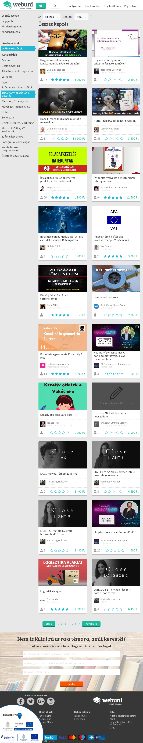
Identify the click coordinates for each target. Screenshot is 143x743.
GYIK (112, 727)
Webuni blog (44, 718)
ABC (81, 17)
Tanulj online (74, 6)
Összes (6, 60)
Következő (91, 623)
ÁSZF (112, 718)
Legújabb (7, 21)
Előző (49, 623)
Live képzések (11, 43)
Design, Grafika (11, 65)
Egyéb (5, 82)
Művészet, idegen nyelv (16, 106)
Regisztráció (131, 6)
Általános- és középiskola (17, 71)
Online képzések (12, 48)
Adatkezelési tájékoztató (123, 715)
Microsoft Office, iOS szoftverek (14, 130)
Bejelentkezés (112, 6)
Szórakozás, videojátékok (17, 87)
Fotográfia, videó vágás (16, 142)
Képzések (79, 718)
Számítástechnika (12, 136)
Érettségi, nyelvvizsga (15, 155)
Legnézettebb (10, 15)
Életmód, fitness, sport (16, 101)
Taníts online (93, 6)
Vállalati (7, 76)
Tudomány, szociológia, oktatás (16, 94)
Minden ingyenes (12, 26)
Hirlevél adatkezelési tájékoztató (121, 723)
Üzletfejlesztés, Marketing (18, 123)
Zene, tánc (8, 117)
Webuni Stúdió (45, 722)
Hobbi (5, 112)
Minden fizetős (11, 32)
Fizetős (51, 17)
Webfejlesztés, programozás (11, 149)
